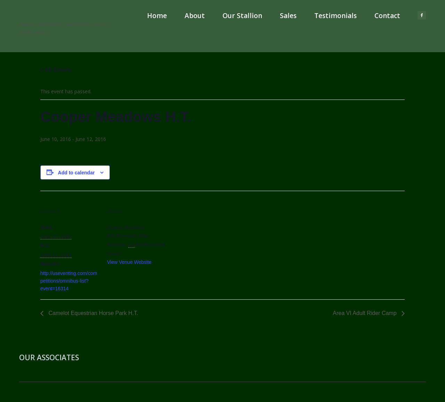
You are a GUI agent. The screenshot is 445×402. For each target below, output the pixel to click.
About (195, 15)
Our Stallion (242, 15)
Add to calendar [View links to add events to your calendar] (76, 172)
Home (157, 15)
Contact (387, 15)
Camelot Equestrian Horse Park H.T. (92, 313)
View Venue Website (129, 262)
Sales (288, 15)
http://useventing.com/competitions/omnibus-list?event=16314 (68, 280)
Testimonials (335, 15)
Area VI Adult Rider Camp (365, 313)
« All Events (56, 70)
